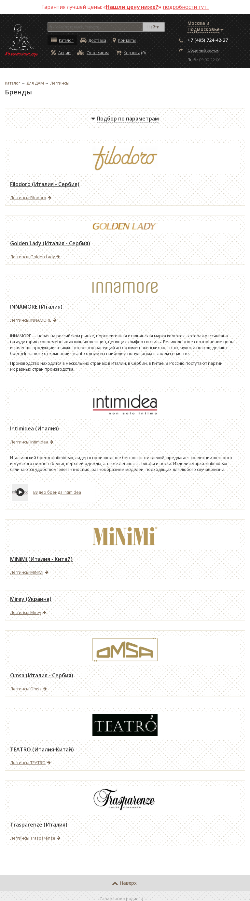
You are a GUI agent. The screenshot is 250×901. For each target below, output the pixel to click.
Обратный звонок (203, 50)
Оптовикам (93, 53)
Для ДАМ (35, 83)
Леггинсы (59, 83)
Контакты (124, 40)
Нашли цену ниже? (132, 6)
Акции (61, 53)
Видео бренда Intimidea (57, 492)
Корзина (128, 53)
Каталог (62, 40)
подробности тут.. (186, 6)
